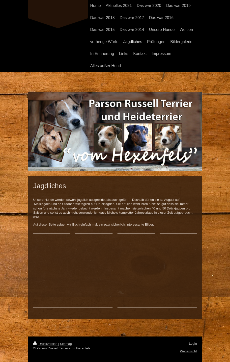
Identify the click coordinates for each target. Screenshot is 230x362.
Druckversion (45, 344)
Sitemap (66, 344)
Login (193, 343)
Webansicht (188, 351)
